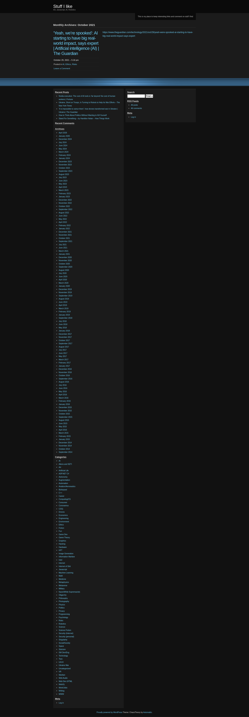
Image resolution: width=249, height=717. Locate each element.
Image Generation (66, 554)
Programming (64, 614)
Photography (64, 601)
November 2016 (65, 372)
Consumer (63, 502)
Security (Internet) (66, 633)
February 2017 (65, 363)
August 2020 (64, 270)
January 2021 (64, 254)
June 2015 (63, 423)
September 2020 (65, 267)
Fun (60, 531)
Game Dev (63, 534)
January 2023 (64, 197)
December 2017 (65, 334)
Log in (61, 703)
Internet (62, 563)
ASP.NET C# (64, 474)
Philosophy (63, 598)
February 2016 (65, 401)
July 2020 (63, 273)
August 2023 (64, 174)
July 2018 (63, 321)
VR (60, 672)
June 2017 (63, 353)
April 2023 (63, 187)
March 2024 (64, 152)
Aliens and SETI (65, 464)
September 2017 (65, 344)
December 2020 (65, 257)
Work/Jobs (63, 688)
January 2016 (64, 404)
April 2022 (63, 222)
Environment (64, 522)
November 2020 (65, 260)
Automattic (147, 712)
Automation (63, 483)
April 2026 (63, 133)
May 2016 (63, 392)
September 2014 (65, 452)
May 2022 (63, 219)
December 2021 (65, 232)
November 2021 (65, 235)
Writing (61, 691)
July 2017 (63, 350)
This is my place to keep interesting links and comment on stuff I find (165, 17)
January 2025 (64, 136)
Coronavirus (64, 506)
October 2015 (64, 414)
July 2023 (63, 177)
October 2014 (64, 449)
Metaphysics (64, 582)
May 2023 (63, 184)
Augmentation (64, 480)
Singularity (63, 640)
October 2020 (64, 264)
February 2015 (65, 436)
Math (61, 576)
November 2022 (65, 203)
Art (60, 467)
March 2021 (64, 251)
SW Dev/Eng (64, 652)
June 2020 (63, 277)
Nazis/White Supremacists (69, 592)
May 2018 (63, 328)
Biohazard (63, 490)
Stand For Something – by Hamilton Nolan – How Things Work (84, 119)
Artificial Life (64, 471)
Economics (63, 515)
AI (63, 64)
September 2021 (65, 241)
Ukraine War (64, 665)
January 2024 (64, 158)
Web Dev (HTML (65, 681)
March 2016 (64, 398)
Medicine (62, 579)
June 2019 (63, 302)
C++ (60, 493)
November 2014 (65, 446)
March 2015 (64, 433)
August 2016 (64, 382)
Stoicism (62, 649)
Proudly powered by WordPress (109, 712)
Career (61, 496)
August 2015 (64, 420)
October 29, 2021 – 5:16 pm (66, 60)
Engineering (64, 518)
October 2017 (64, 340)
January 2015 (64, 439)
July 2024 (63, 142)
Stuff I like (63, 6)
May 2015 (63, 427)
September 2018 (65, 318)
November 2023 (65, 165)
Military (62, 589)
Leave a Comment (62, 68)
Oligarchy (62, 595)
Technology (63, 656)
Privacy (62, 611)
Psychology (63, 617)
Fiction (61, 528)
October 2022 (64, 206)
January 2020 (64, 286)
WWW (61, 694)
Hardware (63, 547)
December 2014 (65, 443)
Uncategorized (65, 669)
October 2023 (64, 168)
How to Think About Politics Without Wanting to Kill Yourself (83, 115)
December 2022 (65, 200)
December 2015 (65, 407)
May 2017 (63, 356)
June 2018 (63, 324)
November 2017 (65, 337)
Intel (60, 560)
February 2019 (65, 312)
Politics (62, 608)
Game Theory (64, 538)
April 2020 (63, 280)
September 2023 (65, 171)
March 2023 (64, 190)
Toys (61, 659)
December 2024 (65, 139)
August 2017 (64, 347)
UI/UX (61, 662)
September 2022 (65, 209)
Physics (62, 605)
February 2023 (65, 194)
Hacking (62, 544)
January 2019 (64, 315)
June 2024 (63, 146)
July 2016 (63, 385)
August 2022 (64, 213)
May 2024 (63, 149)
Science (62, 627)
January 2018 (64, 331)
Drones (62, 512)
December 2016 (65, 369)
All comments (136, 108)
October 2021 (64, 238)
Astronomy (63, 477)
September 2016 (65, 379)
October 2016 (64, 375)
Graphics (62, 541)
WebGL (62, 684)
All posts (134, 105)
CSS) (61, 509)
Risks (74, 64)
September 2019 (65, 296)
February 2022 (65, 225)
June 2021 (63, 248)
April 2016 (63, 395)
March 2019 (64, 308)
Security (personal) (66, 637)
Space (61, 646)
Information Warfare (67, 557)
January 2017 (64, 366)
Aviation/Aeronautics (67, 486)
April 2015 (63, 430)
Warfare (62, 675)
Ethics (68, 64)
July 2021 (63, 245)
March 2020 (64, 283)
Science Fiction (65, 630)
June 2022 (63, 216)
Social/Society (64, 643)
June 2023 (63, 181)
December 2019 (65, 289)
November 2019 (65, 292)
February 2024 (65, 155)
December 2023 (65, 162)
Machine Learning (66, 573)
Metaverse (63, 586)
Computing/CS (65, 499)
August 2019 (64, 299)
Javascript (63, 569)
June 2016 (63, 388)
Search (131, 92)
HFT (60, 550)
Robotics (62, 624)
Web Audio (63, 678)
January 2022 (64, 229)
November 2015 (65, 411)
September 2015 (65, 417)
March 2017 (64, 360)
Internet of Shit (65, 566)
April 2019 (63, 305)
